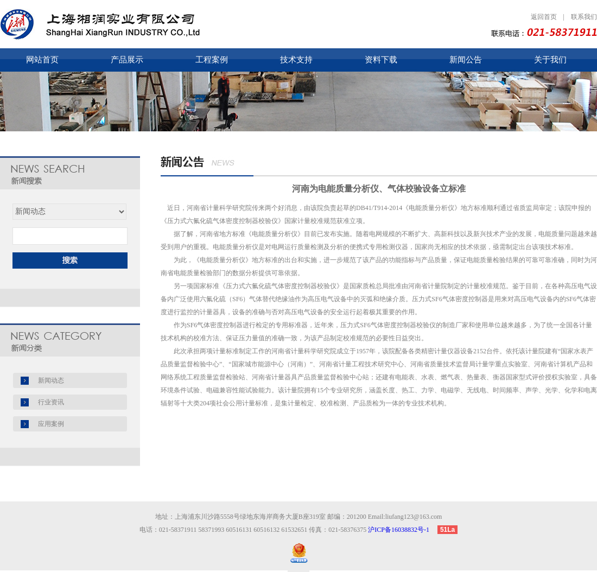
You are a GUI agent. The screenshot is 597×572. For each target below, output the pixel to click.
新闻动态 (51, 380)
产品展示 (127, 59)
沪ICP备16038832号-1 (401, 529)
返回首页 (544, 17)
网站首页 (42, 59)
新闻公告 (465, 59)
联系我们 (584, 17)
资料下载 (381, 59)
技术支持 (296, 59)
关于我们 (550, 59)
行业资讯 (51, 402)
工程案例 (211, 59)
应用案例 (51, 424)
